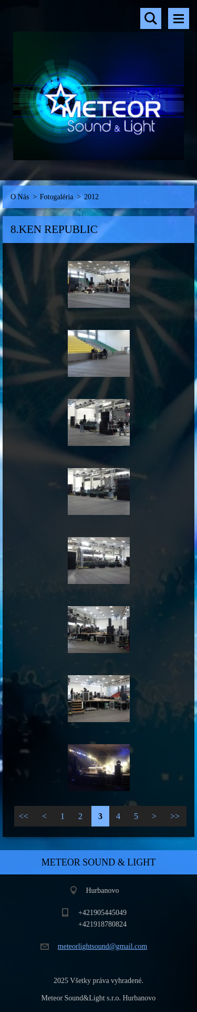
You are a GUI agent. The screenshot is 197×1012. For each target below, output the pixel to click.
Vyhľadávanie (150, 18)
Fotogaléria (57, 197)
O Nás (20, 197)
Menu (178, 18)
